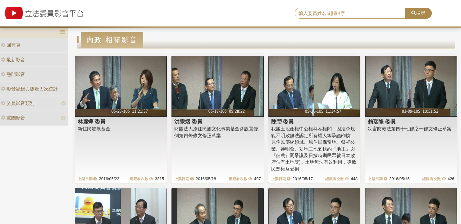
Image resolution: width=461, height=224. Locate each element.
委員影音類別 (17, 103)
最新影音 (13, 59)
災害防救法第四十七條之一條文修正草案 (410, 128)
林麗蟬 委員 (92, 121)
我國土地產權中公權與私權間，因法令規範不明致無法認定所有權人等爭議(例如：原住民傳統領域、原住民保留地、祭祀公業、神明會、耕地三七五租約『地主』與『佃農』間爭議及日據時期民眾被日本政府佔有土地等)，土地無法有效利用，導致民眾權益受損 (314, 148)
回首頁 (11, 45)
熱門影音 (13, 74)
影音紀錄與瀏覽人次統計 (29, 88)
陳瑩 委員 (282, 121)
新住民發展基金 (94, 128)
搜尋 (418, 13)
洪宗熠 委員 (188, 121)
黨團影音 (13, 117)
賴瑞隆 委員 (382, 121)
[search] (350, 13)
